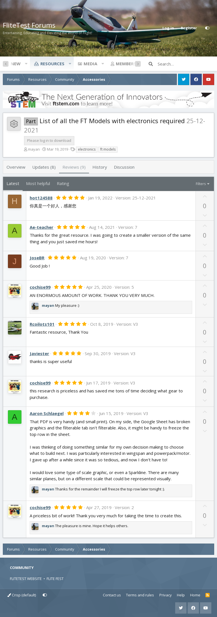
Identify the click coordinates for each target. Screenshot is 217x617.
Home (195, 595)
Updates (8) (44, 167)
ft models (108, 149)
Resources (52, 63)
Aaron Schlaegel (47, 413)
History (99, 167)
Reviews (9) (74, 167)
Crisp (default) (21, 595)
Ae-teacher (41, 227)
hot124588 (41, 198)
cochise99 (40, 287)
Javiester (39, 353)
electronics (87, 149)
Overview (15, 167)
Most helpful (38, 183)
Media (90, 63)
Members (126, 63)
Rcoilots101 (42, 324)
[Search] (186, 64)
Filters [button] (201, 183)
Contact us (112, 595)
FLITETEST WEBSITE (26, 578)
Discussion (124, 167)
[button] (26, 64)
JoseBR (37, 257)
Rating (63, 183)
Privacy (165, 595)
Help (181, 595)
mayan (34, 149)
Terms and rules (140, 595)
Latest (12, 183)
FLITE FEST (55, 578)
